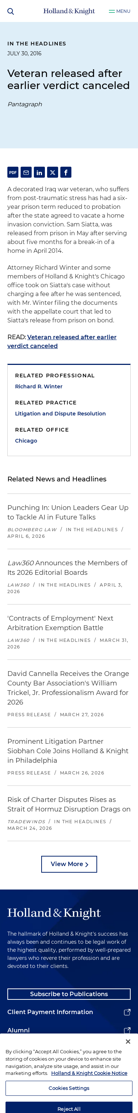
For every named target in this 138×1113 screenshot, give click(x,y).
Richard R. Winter (39, 386)
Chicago (26, 440)
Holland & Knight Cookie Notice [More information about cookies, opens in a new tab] (89, 1084)
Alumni (18, 1030)
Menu (123, 11)
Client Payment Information (50, 1012)
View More (67, 864)
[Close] (128, 1052)
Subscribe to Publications (69, 994)
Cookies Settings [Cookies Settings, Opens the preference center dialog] (69, 1098)
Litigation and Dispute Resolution (60, 413)
